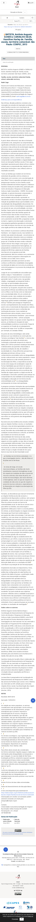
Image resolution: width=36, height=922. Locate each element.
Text (4, 58)
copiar (18, 29)
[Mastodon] (16, 890)
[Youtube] (21, 890)
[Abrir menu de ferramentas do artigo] (5, 852)
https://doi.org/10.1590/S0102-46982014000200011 (18, 26)
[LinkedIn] (18, 890)
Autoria (18, 48)
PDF (31, 21)
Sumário (22, 18)
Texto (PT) (17, 21)
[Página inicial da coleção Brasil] (18, 879)
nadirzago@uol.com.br (23, 96)
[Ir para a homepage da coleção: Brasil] (15, 4)
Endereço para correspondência (11, 100)
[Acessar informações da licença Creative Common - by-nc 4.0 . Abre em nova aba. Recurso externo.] (18, 830)
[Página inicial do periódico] (7, 17)
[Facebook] (19, 890)
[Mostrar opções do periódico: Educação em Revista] (25, 12)
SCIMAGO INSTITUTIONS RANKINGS (18, 52)
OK (22, 919)
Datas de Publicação (8, 62)
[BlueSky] (14, 890)
